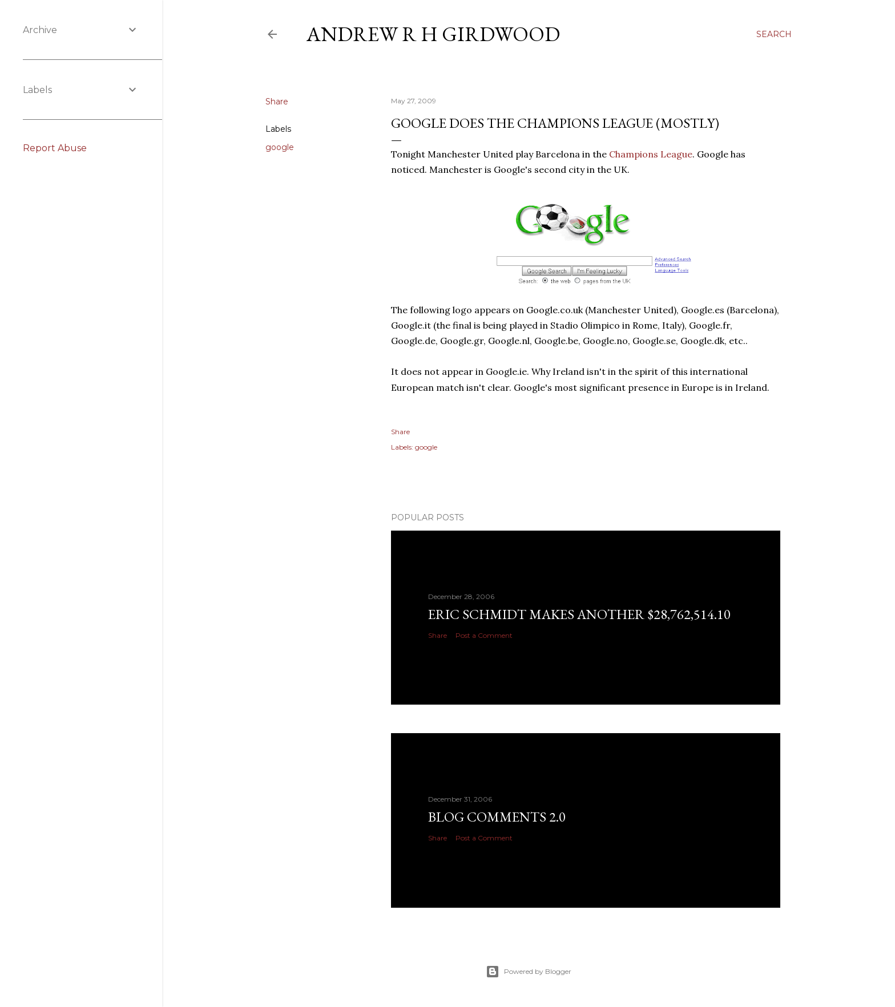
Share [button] (276, 101)
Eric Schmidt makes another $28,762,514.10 (579, 614)
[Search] (774, 34)
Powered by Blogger (528, 971)
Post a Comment (484, 635)
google (279, 147)
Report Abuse (55, 148)
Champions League (650, 154)
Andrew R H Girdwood (433, 34)
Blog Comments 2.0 (497, 817)
